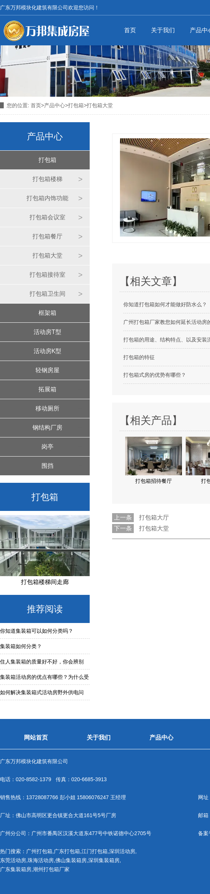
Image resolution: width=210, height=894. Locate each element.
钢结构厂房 (47, 427)
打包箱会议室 (47, 217)
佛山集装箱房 (71, 860)
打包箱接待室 (47, 274)
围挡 (47, 466)
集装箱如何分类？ (21, 646)
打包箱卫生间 (47, 294)
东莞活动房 (13, 860)
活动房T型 (47, 332)
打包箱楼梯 (47, 179)
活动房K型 (48, 351)
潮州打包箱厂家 (51, 869)
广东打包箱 (67, 851)
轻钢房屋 (47, 370)
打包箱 (76, 105)
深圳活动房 (122, 851)
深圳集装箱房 (104, 860)
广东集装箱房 (15, 869)
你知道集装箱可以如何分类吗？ (36, 631)
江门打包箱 (94, 851)
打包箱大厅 (154, 517)
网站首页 (36, 737)
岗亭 (47, 446)
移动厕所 (47, 408)
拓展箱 (47, 389)
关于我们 (163, 30)
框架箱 (47, 313)
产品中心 (54, 105)
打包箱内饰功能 (47, 198)
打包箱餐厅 (47, 236)
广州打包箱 (39, 851)
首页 (130, 30)
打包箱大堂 (47, 255)
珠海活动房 (41, 860)
